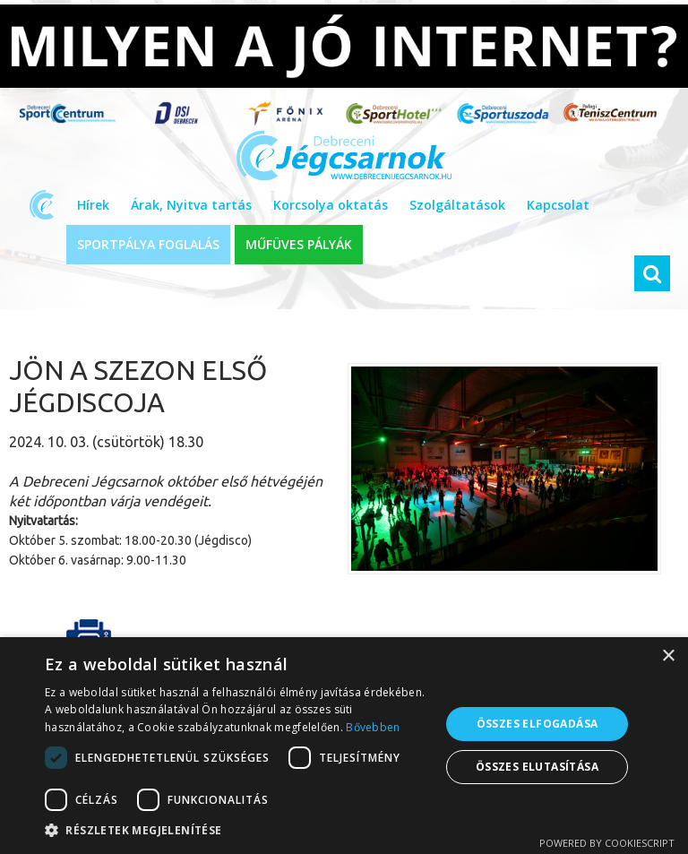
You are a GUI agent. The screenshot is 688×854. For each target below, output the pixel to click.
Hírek (93, 204)
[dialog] (344, 745)
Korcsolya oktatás (330, 204)
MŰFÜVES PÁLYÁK (298, 244)
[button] (236, 831)
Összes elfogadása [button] (537, 723)
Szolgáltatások (457, 204)
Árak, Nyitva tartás (191, 204)
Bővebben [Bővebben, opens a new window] (373, 727)
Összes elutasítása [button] (537, 766)
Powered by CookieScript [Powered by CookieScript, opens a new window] (607, 843)
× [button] (668, 656)
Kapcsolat (558, 204)
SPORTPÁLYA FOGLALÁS (148, 244)
